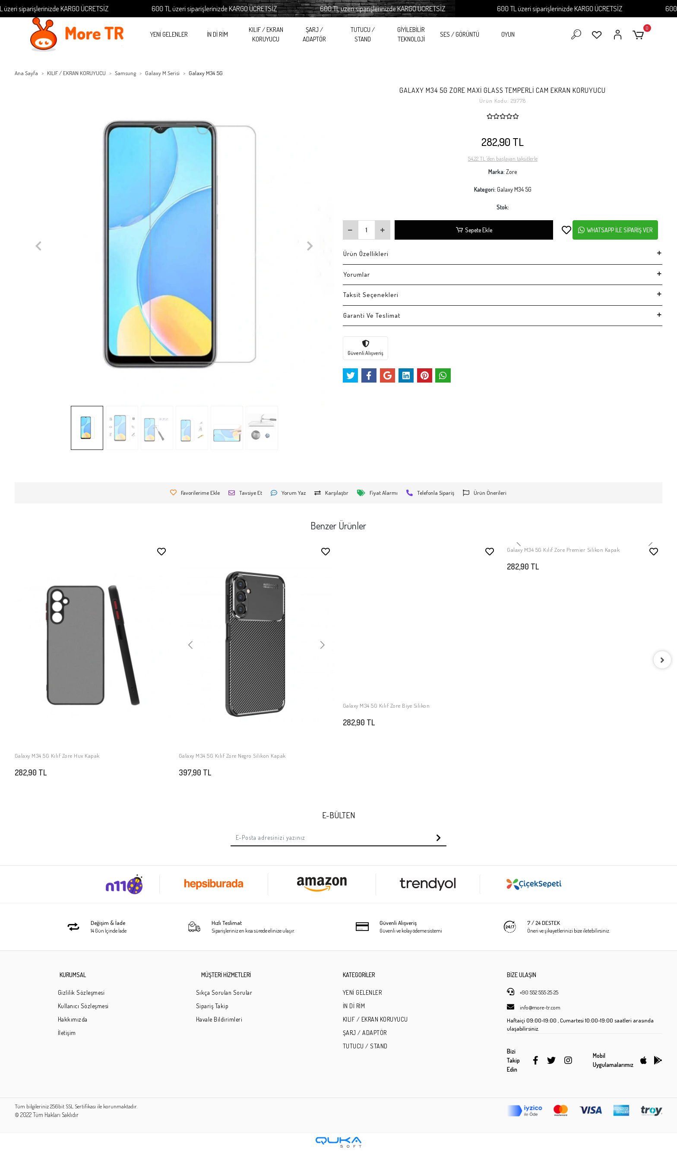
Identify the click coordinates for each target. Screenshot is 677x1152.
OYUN (508, 34)
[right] (662, 659)
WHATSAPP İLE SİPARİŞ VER (615, 230)
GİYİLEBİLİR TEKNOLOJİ (411, 34)
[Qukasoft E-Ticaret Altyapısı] (338, 1142)
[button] (640, 34)
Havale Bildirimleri (219, 1019)
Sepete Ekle (474, 229)
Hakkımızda (73, 1019)
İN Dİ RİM (217, 34)
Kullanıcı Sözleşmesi (83, 1006)
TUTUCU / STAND (363, 34)
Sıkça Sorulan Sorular (224, 992)
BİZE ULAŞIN (521, 974)
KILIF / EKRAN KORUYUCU (266, 34)
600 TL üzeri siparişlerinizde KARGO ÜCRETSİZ (63, 8)
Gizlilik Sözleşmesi (81, 992)
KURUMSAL (73, 974)
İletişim (67, 1032)
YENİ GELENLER (169, 34)
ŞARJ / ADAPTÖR (314, 34)
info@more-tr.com (533, 1007)
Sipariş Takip (212, 1006)
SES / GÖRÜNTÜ (459, 34)
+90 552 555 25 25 (532, 992)
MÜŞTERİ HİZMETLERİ (226, 974)
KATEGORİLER (359, 974)
